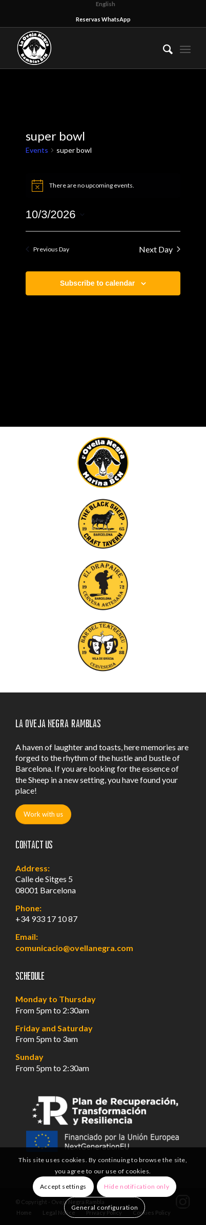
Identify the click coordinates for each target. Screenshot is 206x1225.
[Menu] (185, 48)
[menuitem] (163, 48)
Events (37, 150)
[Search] (163, 48)
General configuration (104, 1207)
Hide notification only (136, 1186)
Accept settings (63, 1186)
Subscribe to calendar (97, 283)
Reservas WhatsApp (103, 19)
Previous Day (47, 249)
